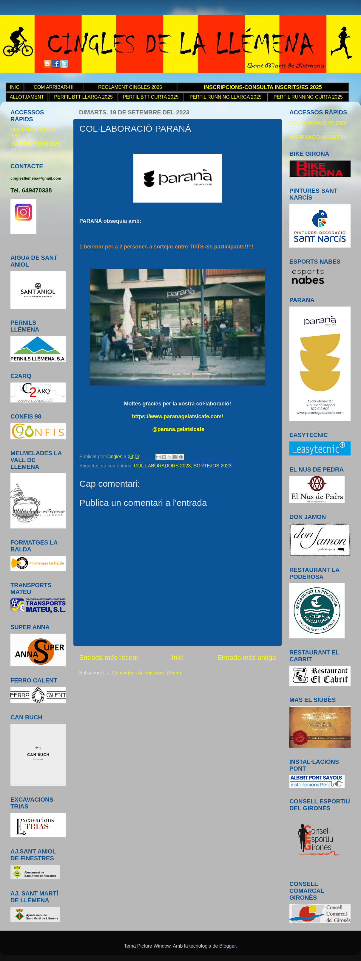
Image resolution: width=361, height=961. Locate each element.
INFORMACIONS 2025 (35, 144)
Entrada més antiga (246, 657)
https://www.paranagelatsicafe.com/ (177, 416)
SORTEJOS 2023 (212, 465)
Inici (177, 657)
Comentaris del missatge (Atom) (146, 672)
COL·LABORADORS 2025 (317, 122)
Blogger (227, 945)
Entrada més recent (108, 657)
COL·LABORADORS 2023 (162, 465)
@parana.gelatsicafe (178, 429)
